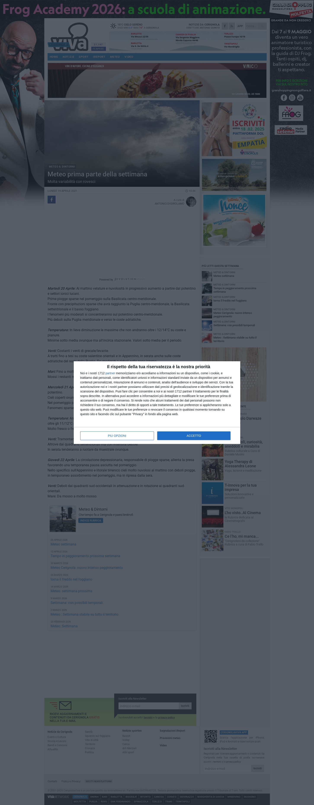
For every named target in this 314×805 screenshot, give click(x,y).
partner (110, 373)
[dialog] (157, 402)
